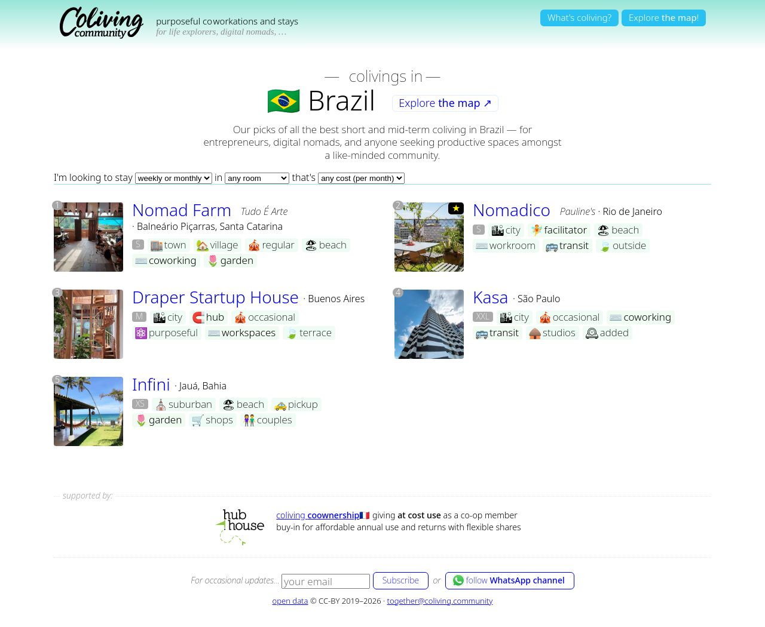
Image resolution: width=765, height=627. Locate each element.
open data (290, 600)
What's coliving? (579, 17)
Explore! (664, 17)
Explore (445, 103)
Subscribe (400, 580)
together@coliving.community (440, 600)
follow (508, 580)
